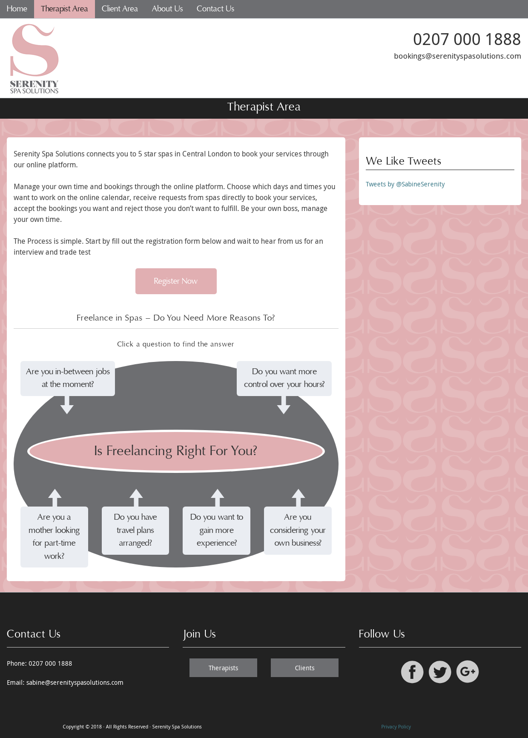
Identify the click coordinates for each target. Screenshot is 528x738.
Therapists (223, 667)
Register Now (176, 281)
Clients (304, 667)
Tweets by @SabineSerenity (405, 184)
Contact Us (215, 9)
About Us (167, 9)
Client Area (120, 9)
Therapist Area (64, 9)
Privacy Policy (396, 726)
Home (17, 9)
